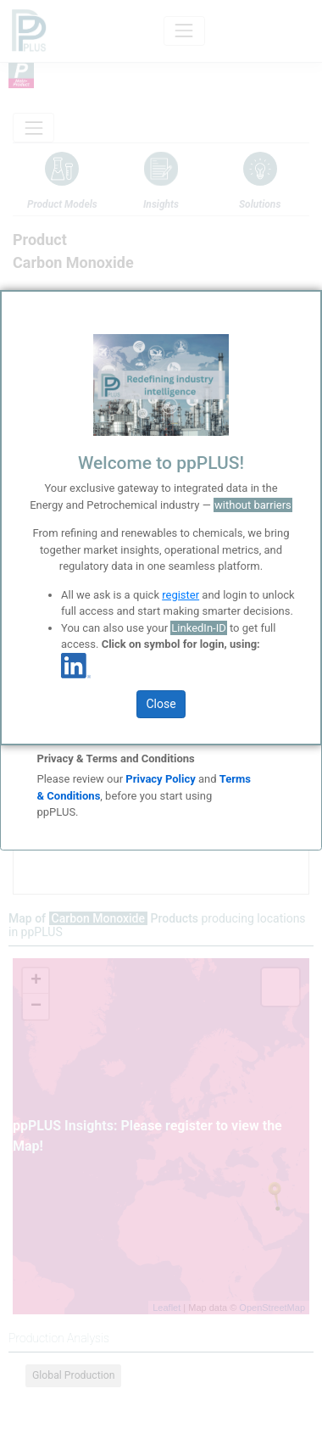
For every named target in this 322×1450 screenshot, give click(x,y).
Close (160, 704)
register (180, 594)
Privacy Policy (160, 778)
